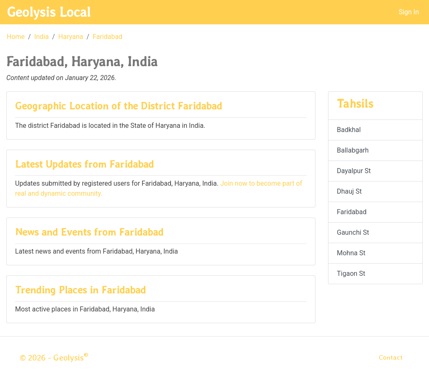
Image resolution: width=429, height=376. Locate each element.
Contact (391, 357)
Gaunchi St (353, 232)
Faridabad (107, 37)
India (41, 37)
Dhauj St (349, 191)
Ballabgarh (353, 150)
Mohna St (351, 253)
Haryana (70, 37)
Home (16, 37)
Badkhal (349, 130)
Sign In (409, 12)
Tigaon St (351, 273)
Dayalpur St (354, 171)
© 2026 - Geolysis (54, 358)
